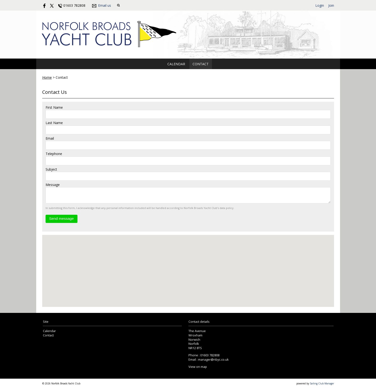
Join (331, 5)
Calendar (176, 64)
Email (50, 138)
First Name (54, 107)
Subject (51, 169)
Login (319, 5)
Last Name (54, 122)
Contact (201, 64)
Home (47, 77)
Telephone (54, 153)
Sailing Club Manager (322, 383)
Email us (104, 5)
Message (53, 184)
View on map (197, 367)
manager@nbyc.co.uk (213, 360)
